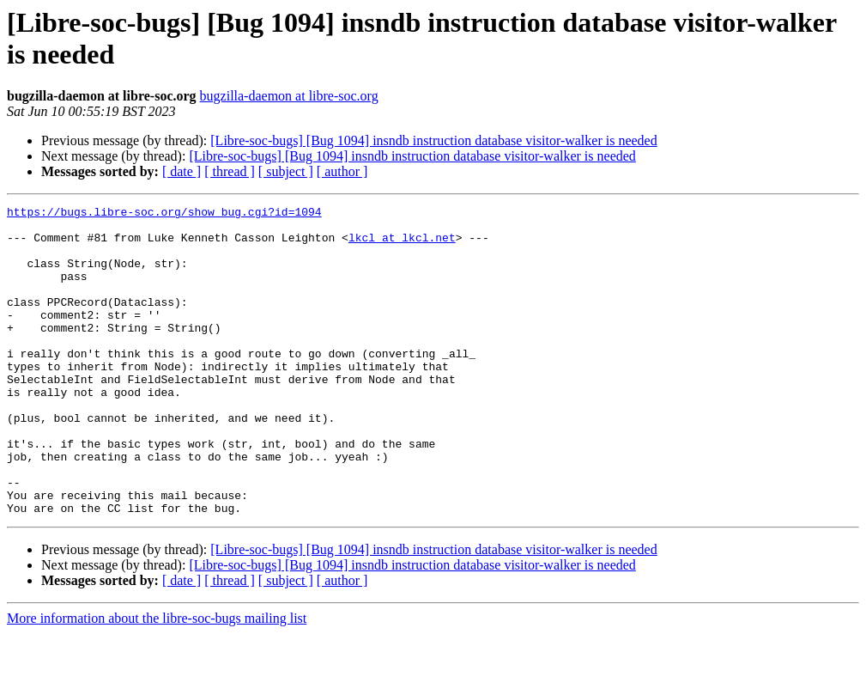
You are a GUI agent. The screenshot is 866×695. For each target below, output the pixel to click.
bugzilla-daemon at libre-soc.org (289, 95)
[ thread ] (229, 171)
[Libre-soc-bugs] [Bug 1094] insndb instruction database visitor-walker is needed (433, 140)
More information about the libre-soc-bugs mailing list (156, 680)
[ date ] (181, 171)
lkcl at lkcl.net (402, 245)
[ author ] (342, 171)
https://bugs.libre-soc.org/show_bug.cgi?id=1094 (164, 214)
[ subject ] (285, 171)
